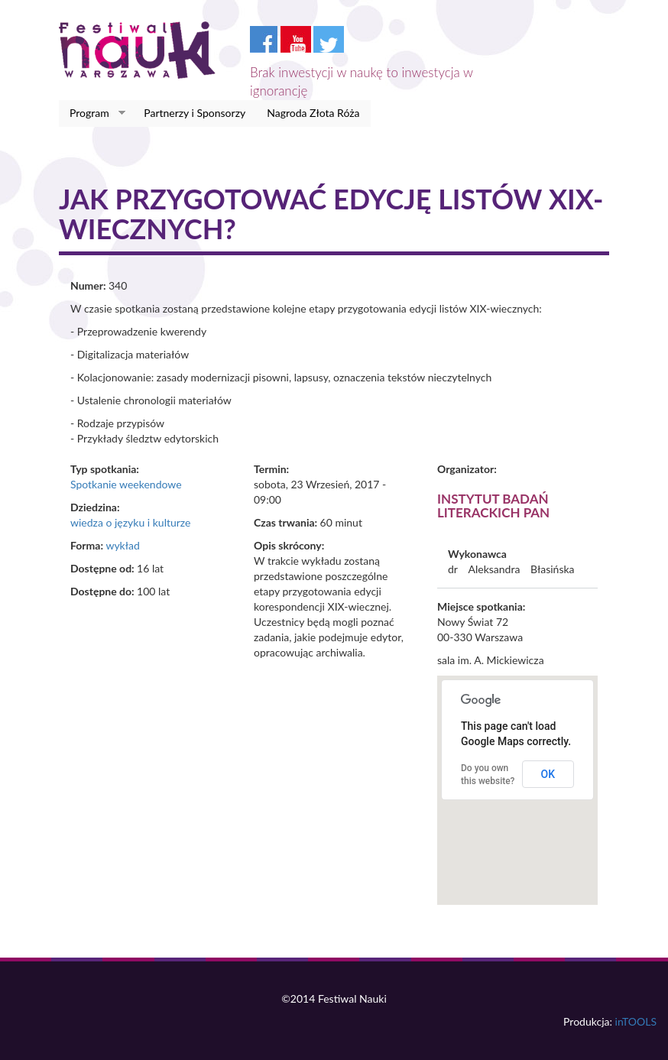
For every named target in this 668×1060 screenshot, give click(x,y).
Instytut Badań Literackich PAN (493, 506)
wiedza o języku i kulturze (130, 522)
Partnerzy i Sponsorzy (194, 112)
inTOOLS (636, 1021)
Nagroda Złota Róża (313, 112)
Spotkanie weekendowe (126, 484)
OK (548, 774)
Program (92, 113)
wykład (122, 545)
